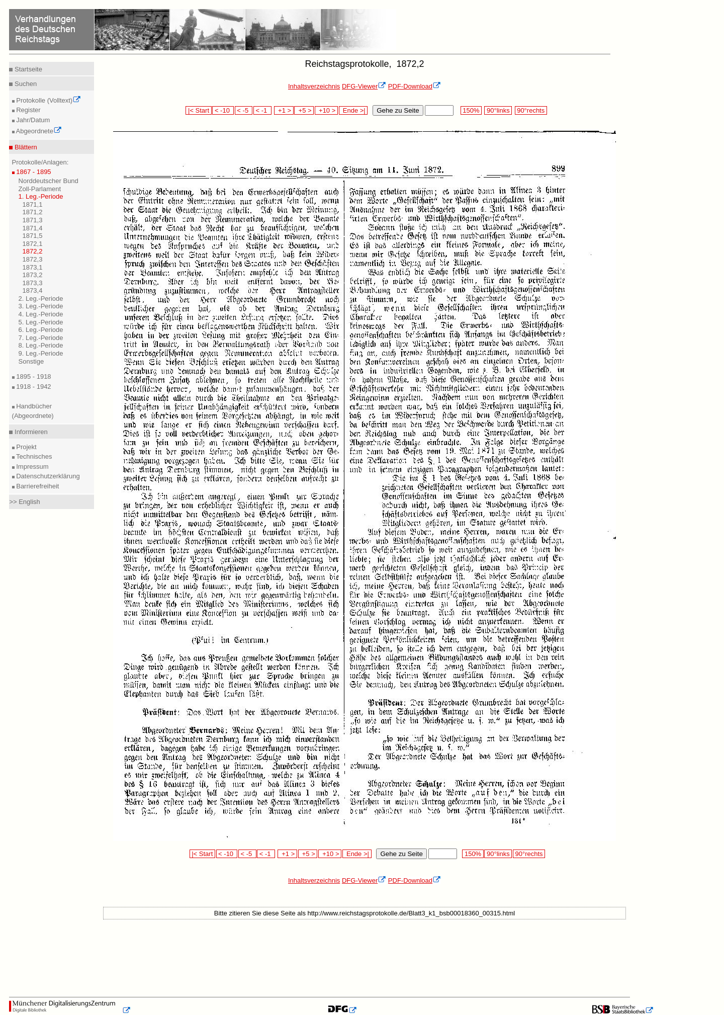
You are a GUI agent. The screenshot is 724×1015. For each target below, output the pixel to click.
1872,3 (33, 259)
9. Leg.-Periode (41, 353)
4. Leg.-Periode (41, 314)
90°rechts (531, 110)
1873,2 (33, 275)
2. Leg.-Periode (41, 298)
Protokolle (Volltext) (48, 100)
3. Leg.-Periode (41, 306)
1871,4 (33, 228)
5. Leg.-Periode (41, 322)
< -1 (262, 110)
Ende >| (353, 110)
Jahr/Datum (32, 120)
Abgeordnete (38, 131)
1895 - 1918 (33, 376)
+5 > (304, 110)
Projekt (26, 447)
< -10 (223, 110)
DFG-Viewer (364, 86)
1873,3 (33, 283)
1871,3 (33, 220)
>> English (24, 501)
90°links (498, 110)
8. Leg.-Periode (41, 345)
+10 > (326, 110)
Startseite (27, 69)
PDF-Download (414, 86)
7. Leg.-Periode (41, 338)
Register (28, 110)
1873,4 (33, 290)
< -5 (243, 110)
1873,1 (33, 267)
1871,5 (33, 235)
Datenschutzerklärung (47, 476)
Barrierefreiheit (37, 486)
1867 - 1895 (33, 172)
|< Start (198, 110)
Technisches (33, 456)
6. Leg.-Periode (41, 329)
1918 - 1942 (33, 386)
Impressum (32, 466)
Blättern (25, 147)
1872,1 (33, 243)
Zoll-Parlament (40, 189)
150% (471, 110)
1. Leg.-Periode (41, 196)
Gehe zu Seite (398, 110)
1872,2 (33, 251)
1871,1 (33, 204)
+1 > (284, 110)
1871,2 (33, 212)
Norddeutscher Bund (48, 181)
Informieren (30, 432)
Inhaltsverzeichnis (314, 86)
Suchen (25, 84)
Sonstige (31, 361)
